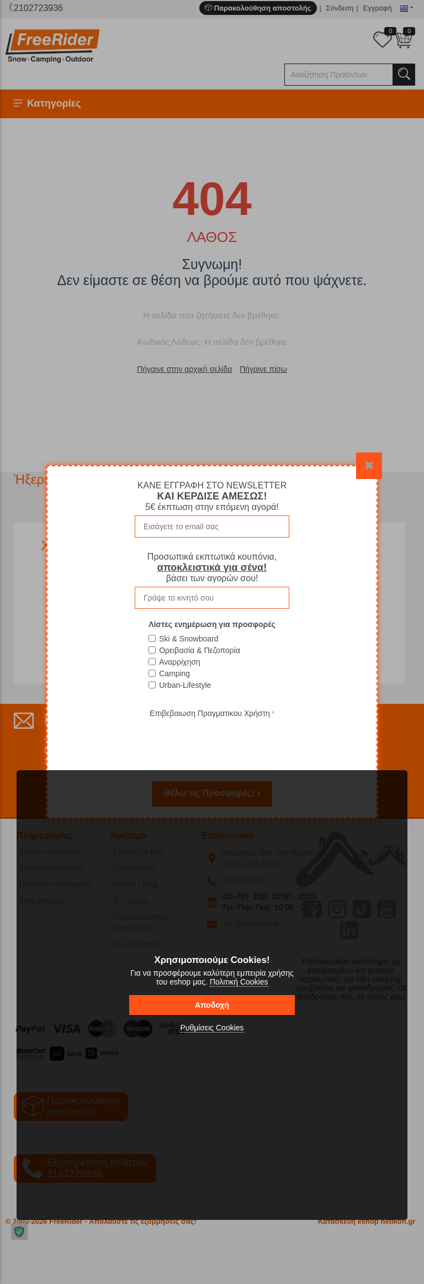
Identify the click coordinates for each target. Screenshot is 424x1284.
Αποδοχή (212, 1005)
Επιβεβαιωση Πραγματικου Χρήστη (210, 713)
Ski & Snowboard (188, 638)
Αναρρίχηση (179, 661)
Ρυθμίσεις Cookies (211, 1027)
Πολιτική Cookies (239, 981)
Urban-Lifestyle (185, 685)
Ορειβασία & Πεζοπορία (199, 650)
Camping (174, 673)
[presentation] (212, 742)
